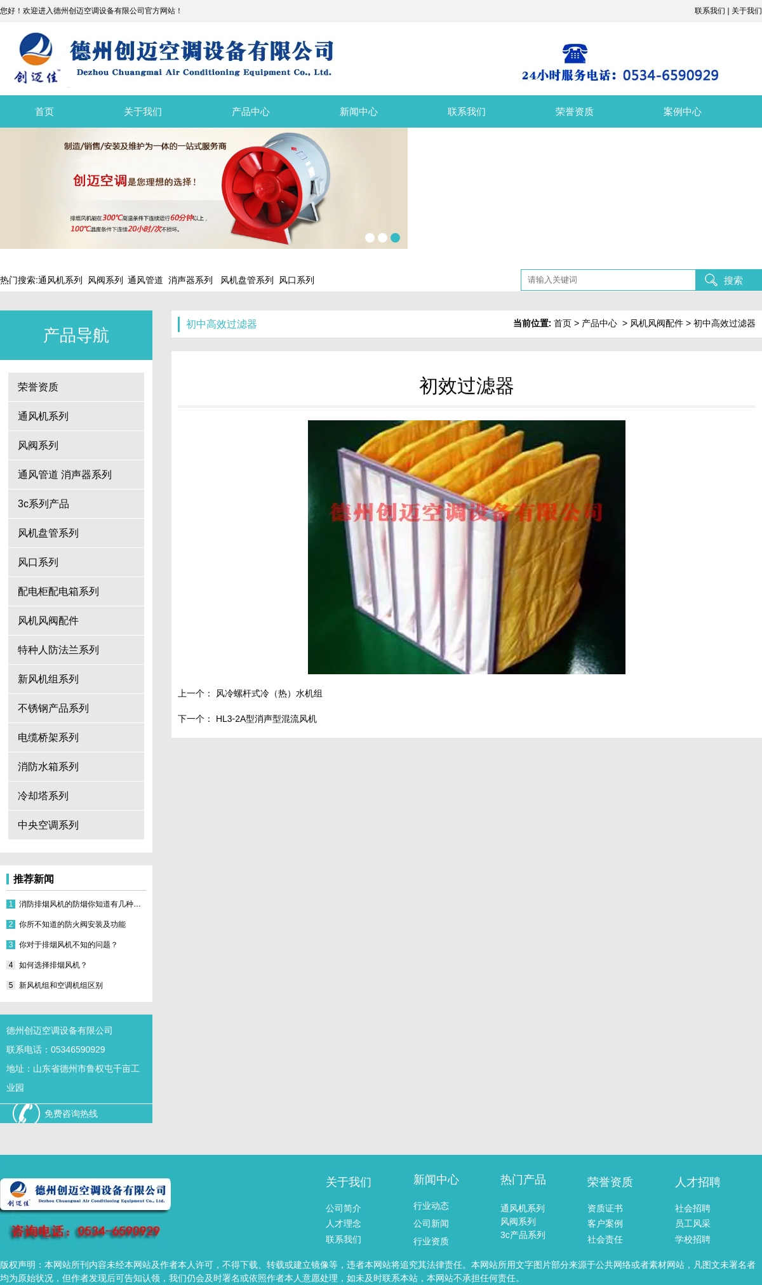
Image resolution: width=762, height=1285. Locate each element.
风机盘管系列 (48, 533)
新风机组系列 (48, 679)
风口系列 (38, 562)
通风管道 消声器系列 (65, 474)
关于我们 (143, 111)
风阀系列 (38, 445)
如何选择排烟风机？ (53, 965)
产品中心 (251, 111)
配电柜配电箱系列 (58, 591)
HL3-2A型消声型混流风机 (265, 719)
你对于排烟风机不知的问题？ (68, 944)
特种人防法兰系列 (58, 649)
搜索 (733, 280)
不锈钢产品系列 (53, 708)
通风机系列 (43, 416)
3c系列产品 (43, 503)
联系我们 (467, 111)
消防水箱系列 (48, 766)
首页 (44, 111)
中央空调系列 (48, 825)
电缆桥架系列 (48, 737)
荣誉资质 (575, 111)
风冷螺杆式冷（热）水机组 (268, 693)
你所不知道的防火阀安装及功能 (72, 924)
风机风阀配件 (48, 620)
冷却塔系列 (43, 795)
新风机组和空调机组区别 (61, 985)
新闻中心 (359, 111)
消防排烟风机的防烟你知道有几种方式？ (82, 904)
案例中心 (683, 111)
